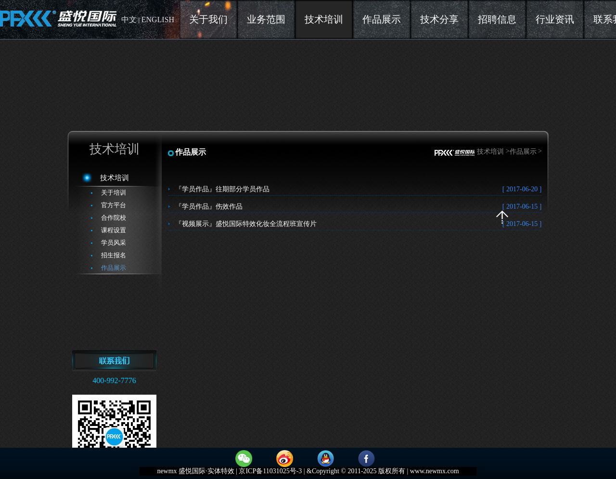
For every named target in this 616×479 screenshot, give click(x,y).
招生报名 (113, 255)
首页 (455, 153)
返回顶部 (502, 217)
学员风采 (113, 242)
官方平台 (113, 205)
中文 (129, 19)
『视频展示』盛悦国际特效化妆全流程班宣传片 (358, 224)
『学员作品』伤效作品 (358, 206)
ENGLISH (157, 19)
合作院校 (113, 217)
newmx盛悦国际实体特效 (58, 19)
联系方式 (114, 365)
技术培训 (114, 178)
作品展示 (113, 267)
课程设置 (113, 230)
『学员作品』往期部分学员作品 (358, 189)
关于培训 (113, 192)
